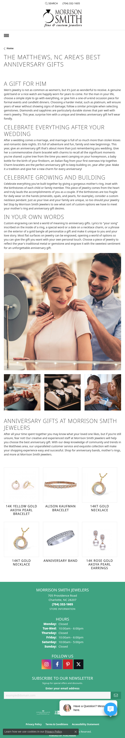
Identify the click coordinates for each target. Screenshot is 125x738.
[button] (51, 3)
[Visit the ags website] (43, 712)
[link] (71, 3)
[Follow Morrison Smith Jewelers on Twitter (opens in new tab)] (78, 664)
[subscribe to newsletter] (116, 695)
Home (10, 48)
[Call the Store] (62, 604)
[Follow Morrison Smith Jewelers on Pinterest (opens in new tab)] (68, 664)
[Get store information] (62, 609)
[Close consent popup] (75, 732)
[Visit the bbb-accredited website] (59, 712)
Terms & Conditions (56, 724)
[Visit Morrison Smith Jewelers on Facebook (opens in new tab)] (57, 664)
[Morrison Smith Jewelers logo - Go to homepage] (62, 18)
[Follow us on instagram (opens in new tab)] (46, 664)
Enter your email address (62, 688)
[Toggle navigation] (6, 35)
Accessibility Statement (85, 724)
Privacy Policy (34, 724)
